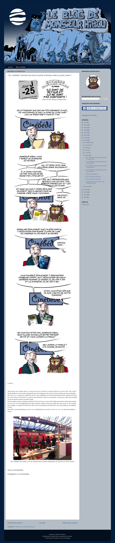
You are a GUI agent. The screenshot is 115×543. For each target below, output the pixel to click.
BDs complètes (21, 67)
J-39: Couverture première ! (93, 179)
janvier (87, 186)
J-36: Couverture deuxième (93, 176)
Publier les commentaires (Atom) (25, 526)
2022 (85, 122)
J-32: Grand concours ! (91, 174)
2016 (85, 135)
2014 (85, 140)
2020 (85, 127)
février (87, 155)
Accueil (10, 67)
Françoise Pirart (14, 403)
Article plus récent (14, 523)
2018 (85, 130)
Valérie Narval (31, 409)
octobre (87, 145)
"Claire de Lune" (56, 409)
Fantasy (84, 204)
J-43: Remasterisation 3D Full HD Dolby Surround (95, 182)
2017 (85, 132)
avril (86, 150)
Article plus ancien (70, 523)
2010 (85, 197)
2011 (85, 194)
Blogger (68, 538)
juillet (87, 147)
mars (87, 152)
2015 (85, 137)
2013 (85, 189)
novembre (88, 142)
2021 (85, 125)
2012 (85, 192)
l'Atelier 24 (13, 395)
